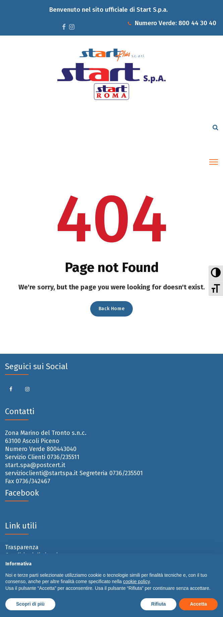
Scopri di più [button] (30, 604)
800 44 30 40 (197, 23)
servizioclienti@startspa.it (41, 473)
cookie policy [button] (136, 581)
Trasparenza (22, 547)
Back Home (111, 309)
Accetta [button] (198, 604)
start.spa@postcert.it (35, 465)
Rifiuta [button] (158, 604)
